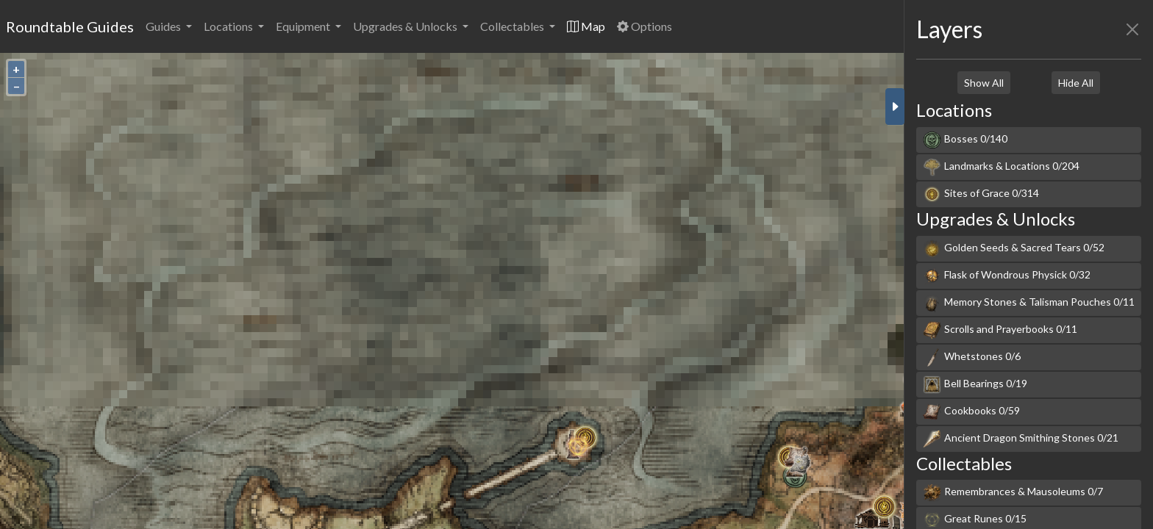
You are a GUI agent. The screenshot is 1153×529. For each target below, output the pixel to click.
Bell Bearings (975, 384)
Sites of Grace (981, 194)
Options (644, 26)
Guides (164, 26)
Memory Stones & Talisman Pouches (1029, 303)
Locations (229, 26)
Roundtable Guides (70, 26)
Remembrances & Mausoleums (1013, 492)
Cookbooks (971, 412)
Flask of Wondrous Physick (1006, 276)
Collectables (513, 26)
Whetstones (972, 357)
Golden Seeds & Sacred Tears (1013, 249)
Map (586, 26)
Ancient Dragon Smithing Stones (1020, 439)
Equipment (304, 26)
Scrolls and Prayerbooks (1000, 330)
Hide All (1075, 82)
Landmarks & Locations (1001, 167)
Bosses (965, 140)
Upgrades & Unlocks (406, 26)
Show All (984, 82)
